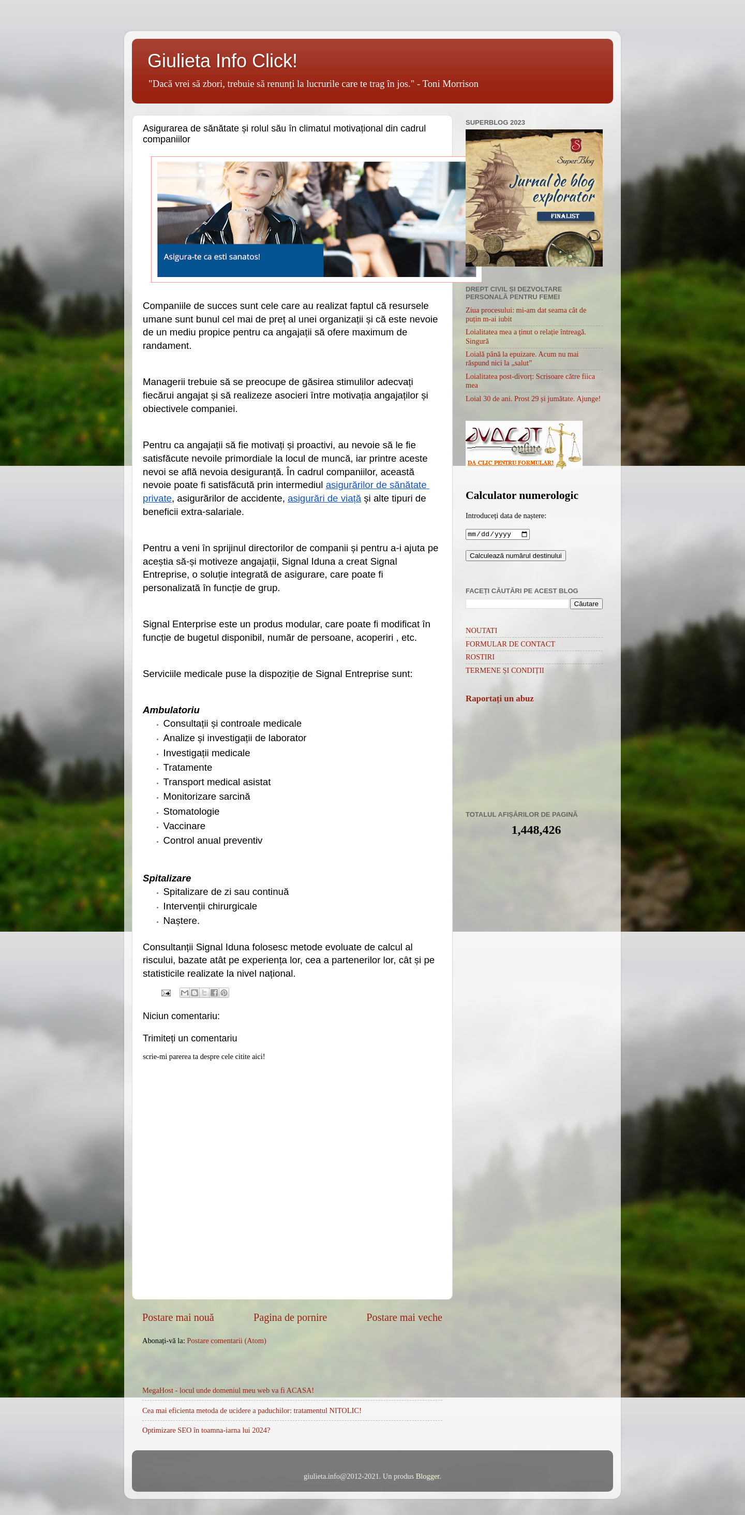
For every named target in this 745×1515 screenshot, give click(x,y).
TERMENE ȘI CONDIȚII (505, 671)
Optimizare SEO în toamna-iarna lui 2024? (206, 1430)
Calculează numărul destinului (516, 557)
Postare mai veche (404, 1317)
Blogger (428, 1476)
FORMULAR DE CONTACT (510, 645)
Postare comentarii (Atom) (226, 1340)
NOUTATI (481, 631)
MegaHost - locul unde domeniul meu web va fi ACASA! (228, 1390)
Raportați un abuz (500, 699)
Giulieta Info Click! (222, 60)
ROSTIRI (480, 658)
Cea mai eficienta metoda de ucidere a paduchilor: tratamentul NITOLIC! (252, 1410)
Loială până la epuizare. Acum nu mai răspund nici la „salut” (522, 358)
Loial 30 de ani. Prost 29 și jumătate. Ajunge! (533, 398)
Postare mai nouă (178, 1317)
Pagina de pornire (290, 1317)
